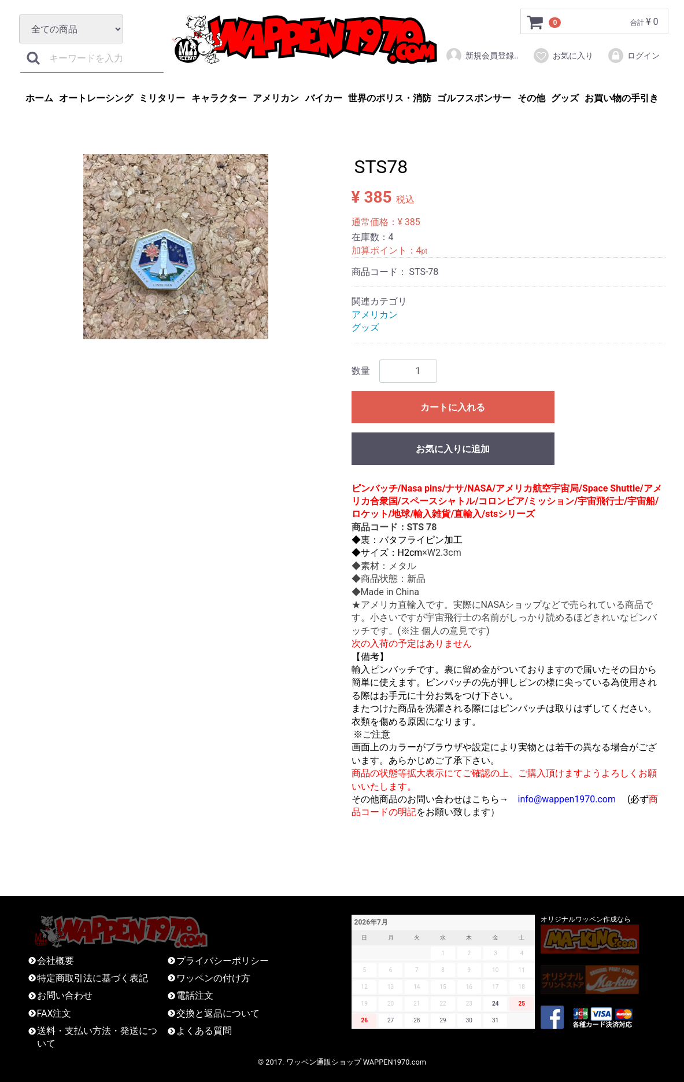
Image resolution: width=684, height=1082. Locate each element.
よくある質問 (204, 1030)
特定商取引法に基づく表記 (92, 978)
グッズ (565, 98)
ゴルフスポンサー (474, 98)
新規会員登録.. (481, 55)
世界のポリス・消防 (389, 98)
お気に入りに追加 (453, 448)
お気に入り (563, 55)
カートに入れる (452, 407)
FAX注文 (54, 1013)
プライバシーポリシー (222, 960)
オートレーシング (96, 98)
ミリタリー (162, 98)
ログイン (633, 55)
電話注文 (194, 995)
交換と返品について (218, 1013)
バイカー (323, 98)
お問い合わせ (65, 995)
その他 (531, 98)
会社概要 (55, 960)
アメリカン (276, 98)
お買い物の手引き (622, 98)
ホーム (39, 98)
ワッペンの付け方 (213, 978)
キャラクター (219, 98)
